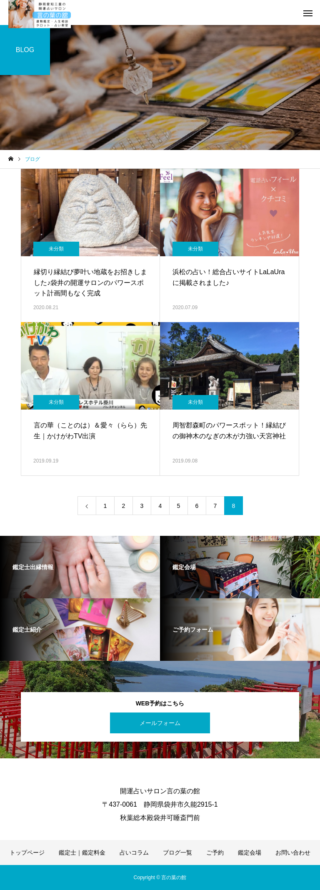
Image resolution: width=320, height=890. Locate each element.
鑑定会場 (249, 852)
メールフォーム (160, 723)
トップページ (27, 852)
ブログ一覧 (177, 852)
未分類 (56, 249)
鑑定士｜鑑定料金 (82, 852)
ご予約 (215, 852)
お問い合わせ (292, 852)
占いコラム (134, 852)
